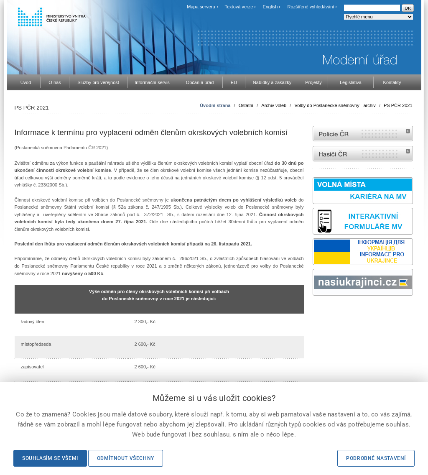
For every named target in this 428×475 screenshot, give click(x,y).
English (270, 6)
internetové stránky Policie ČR (363, 133)
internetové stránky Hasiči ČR (363, 153)
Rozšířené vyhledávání (311, 6)
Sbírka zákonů (314, 311)
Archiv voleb (273, 105)
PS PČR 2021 (398, 105)
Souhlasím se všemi (50, 458)
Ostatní (246, 105)
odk (316, 311)
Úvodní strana (215, 105)
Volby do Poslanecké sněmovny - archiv (334, 105)
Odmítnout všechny (125, 458)
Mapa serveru (201, 6)
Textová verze (238, 6)
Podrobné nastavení (376, 458)
